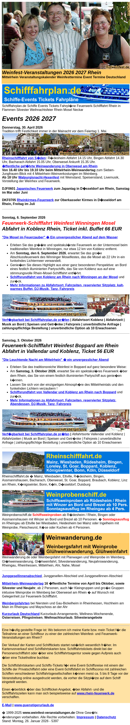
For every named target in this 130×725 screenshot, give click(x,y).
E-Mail (7, 705)
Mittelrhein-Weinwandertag (22, 583)
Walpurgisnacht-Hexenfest (38, 177)
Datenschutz (106, 717)
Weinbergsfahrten (16, 603)
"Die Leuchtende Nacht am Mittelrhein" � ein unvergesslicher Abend (55, 359)
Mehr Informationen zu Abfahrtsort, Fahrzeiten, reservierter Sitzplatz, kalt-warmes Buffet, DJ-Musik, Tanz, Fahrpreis (67, 287)
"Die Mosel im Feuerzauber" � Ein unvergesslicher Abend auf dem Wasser (60, 237)
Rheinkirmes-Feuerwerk (35, 200)
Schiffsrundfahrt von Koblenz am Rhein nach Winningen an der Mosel (64, 277)
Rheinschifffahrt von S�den (24, 158)
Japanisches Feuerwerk (34, 188)
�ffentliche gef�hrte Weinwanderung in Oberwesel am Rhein (50, 166)
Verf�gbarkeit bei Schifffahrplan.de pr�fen (35, 320)
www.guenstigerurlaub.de (34, 705)
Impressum (85, 717)
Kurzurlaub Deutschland (21, 614)
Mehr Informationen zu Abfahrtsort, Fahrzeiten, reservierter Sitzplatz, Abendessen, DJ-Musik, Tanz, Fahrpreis (63, 402)
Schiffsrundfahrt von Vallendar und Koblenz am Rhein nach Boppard (63, 392)
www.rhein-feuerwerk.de (95, 693)
